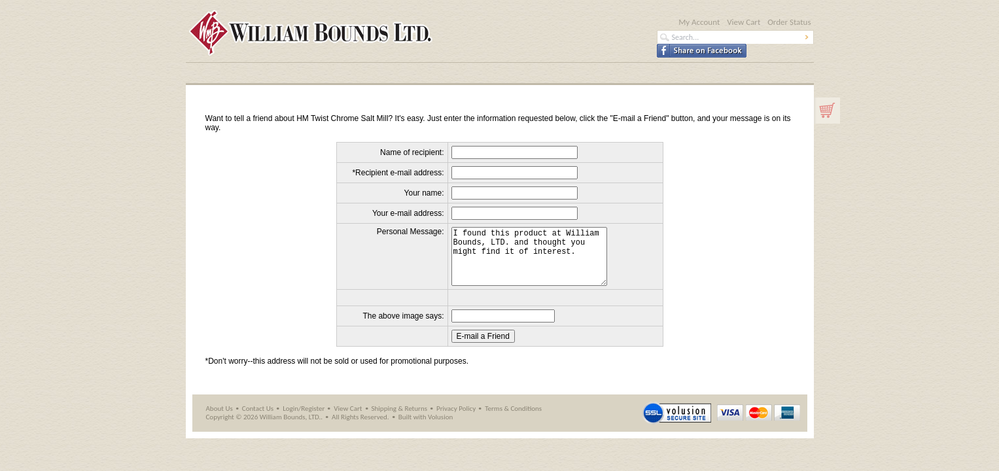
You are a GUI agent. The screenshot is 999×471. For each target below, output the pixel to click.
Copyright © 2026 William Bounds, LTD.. (264, 429)
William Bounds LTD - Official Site (421, 33)
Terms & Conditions (513, 420)
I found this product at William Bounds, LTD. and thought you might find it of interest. (536, 262)
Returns (415, 420)
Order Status (789, 22)
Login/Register (303, 420)
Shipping (384, 420)
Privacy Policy (456, 420)
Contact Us (257, 420)
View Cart (743, 22)
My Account (699, 22)
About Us (219, 420)
